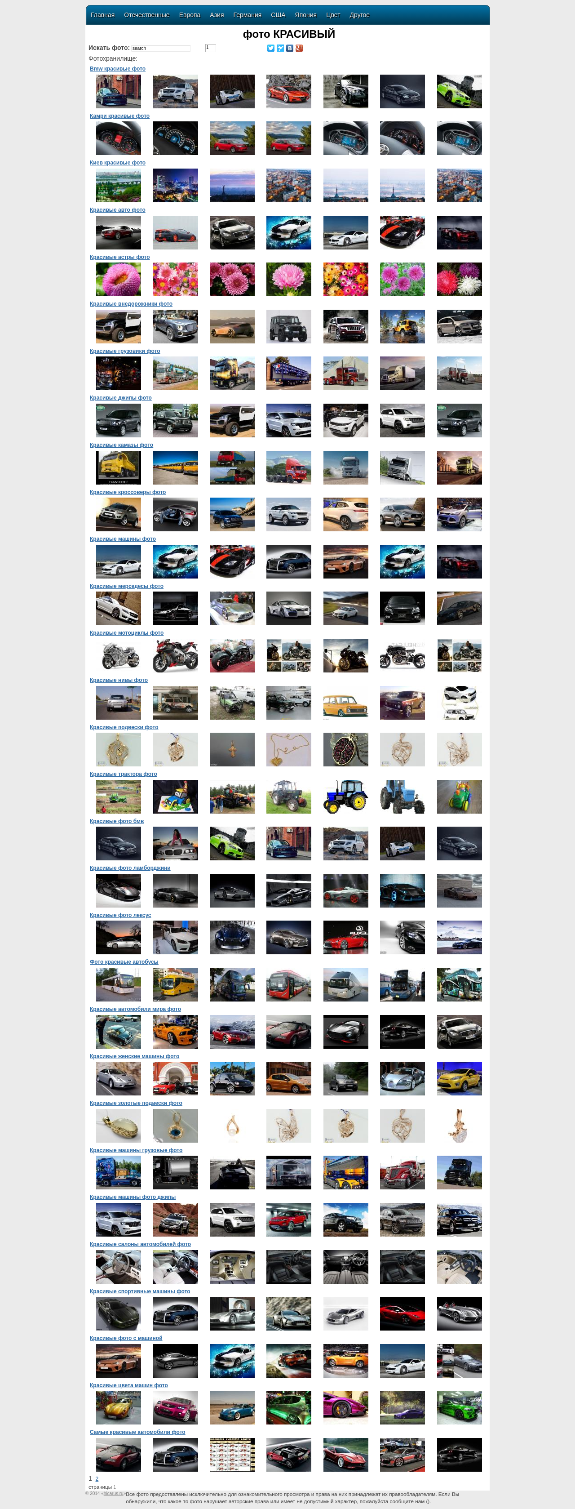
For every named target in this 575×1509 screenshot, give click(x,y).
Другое (360, 14)
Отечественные (146, 14)
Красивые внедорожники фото (131, 304)
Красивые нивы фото (119, 680)
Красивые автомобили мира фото (135, 1009)
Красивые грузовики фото (125, 351)
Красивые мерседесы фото (127, 586)
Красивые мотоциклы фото (127, 633)
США (278, 14)
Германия (248, 14)
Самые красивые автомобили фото (138, 1432)
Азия (217, 14)
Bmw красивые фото (118, 69)
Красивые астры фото (120, 257)
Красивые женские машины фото (134, 1056)
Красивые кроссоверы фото (128, 492)
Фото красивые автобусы (124, 962)
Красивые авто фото (118, 210)
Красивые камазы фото (121, 445)
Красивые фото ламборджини (130, 868)
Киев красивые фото (118, 163)
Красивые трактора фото (123, 774)
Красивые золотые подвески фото (136, 1103)
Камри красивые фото (120, 116)
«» (113, 1493)
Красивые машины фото (123, 539)
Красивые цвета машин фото (129, 1385)
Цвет (333, 14)
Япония (306, 14)
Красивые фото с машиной (126, 1338)
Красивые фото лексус (120, 915)
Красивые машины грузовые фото (136, 1150)
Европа (190, 14)
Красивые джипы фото (121, 398)
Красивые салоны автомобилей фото (140, 1244)
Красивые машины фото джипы (133, 1197)
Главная (103, 14)
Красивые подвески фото (124, 727)
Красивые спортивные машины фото (140, 1291)
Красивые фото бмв (117, 821)
